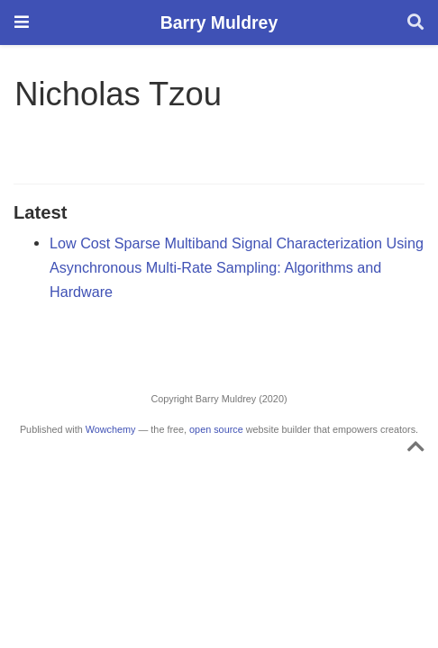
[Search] (415, 23)
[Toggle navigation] (21, 22)
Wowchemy (111, 429)
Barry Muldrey (219, 22)
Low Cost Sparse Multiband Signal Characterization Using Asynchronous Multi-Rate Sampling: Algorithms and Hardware (237, 267)
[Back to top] (415, 450)
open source (216, 429)
